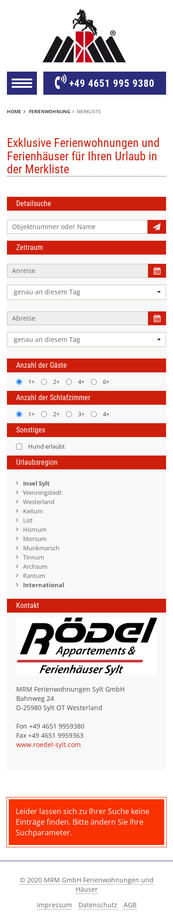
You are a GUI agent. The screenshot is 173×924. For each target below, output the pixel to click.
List (28, 520)
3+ (75, 414)
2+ (50, 381)
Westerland (38, 502)
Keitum (33, 511)
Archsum (35, 566)
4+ (75, 381)
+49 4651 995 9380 (105, 83)
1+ (25, 381)
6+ (100, 381)
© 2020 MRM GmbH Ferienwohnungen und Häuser (87, 884)
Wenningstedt (42, 492)
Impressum (54, 904)
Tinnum (33, 557)
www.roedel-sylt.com (48, 744)
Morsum (35, 539)
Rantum (34, 575)
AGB (130, 904)
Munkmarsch (41, 548)
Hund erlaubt (40, 446)
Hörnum (35, 529)
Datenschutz (97, 904)
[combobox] (86, 292)
